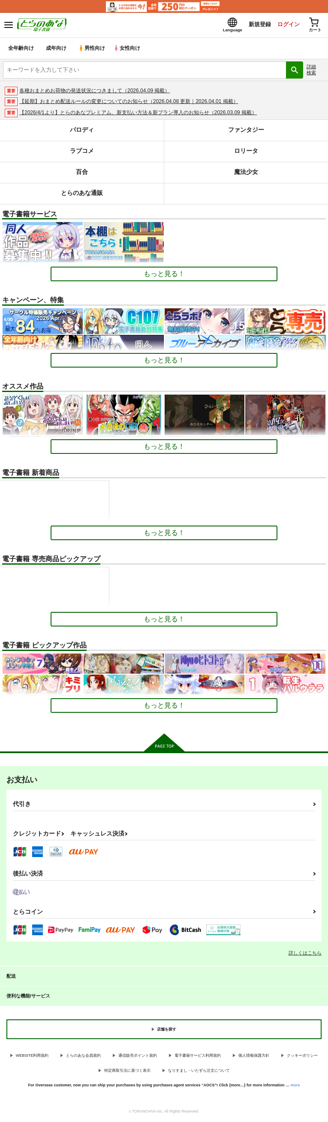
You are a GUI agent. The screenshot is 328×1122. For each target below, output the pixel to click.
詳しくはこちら (305, 954)
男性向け (92, 49)
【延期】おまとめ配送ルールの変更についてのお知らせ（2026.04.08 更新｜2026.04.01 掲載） (128, 103)
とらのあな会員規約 (83, 1057)
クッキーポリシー (302, 1057)
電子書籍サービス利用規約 (198, 1057)
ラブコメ (82, 152)
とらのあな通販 (81, 194)
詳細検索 (311, 70)
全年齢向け (21, 49)
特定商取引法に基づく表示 (127, 1071)
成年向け (56, 49)
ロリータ (246, 152)
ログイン (285, 25)
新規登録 (256, 25)
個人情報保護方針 (253, 1057)
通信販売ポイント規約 (137, 1057)
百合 (81, 173)
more (295, 1086)
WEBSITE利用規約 (32, 1057)
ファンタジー (246, 131)
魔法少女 (246, 173)
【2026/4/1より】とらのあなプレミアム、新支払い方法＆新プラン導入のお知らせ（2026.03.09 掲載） (138, 114)
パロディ (82, 131)
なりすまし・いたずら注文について (199, 1071)
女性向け (128, 49)
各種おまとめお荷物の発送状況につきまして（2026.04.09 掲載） (94, 91)
